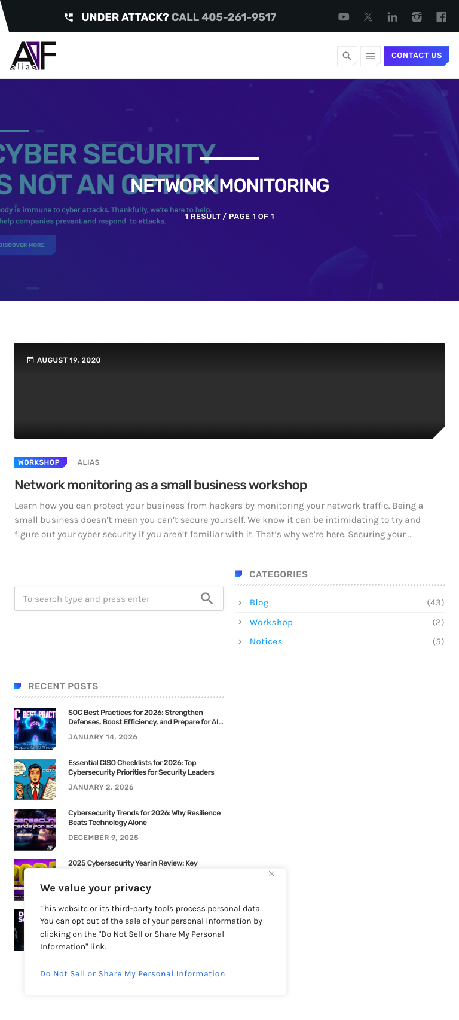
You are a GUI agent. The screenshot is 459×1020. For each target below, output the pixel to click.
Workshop (39, 462)
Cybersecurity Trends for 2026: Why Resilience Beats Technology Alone (144, 818)
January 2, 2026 (101, 787)
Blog (259, 602)
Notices (266, 641)
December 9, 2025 (103, 837)
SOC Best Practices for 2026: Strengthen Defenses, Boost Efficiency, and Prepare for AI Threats (143, 717)
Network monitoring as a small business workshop (160, 485)
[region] (155, 932)
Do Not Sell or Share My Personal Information (132, 974)
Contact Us (416, 55)
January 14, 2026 (102, 737)
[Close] (271, 873)
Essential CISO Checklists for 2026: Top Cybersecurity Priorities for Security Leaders (141, 768)
